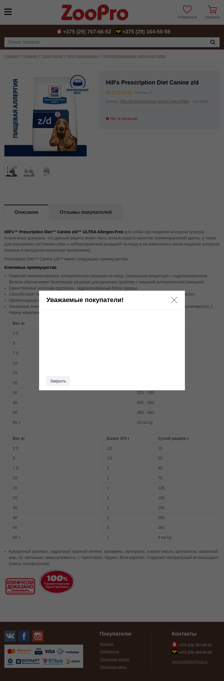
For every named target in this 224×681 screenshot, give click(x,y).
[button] (174, 300)
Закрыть (58, 381)
